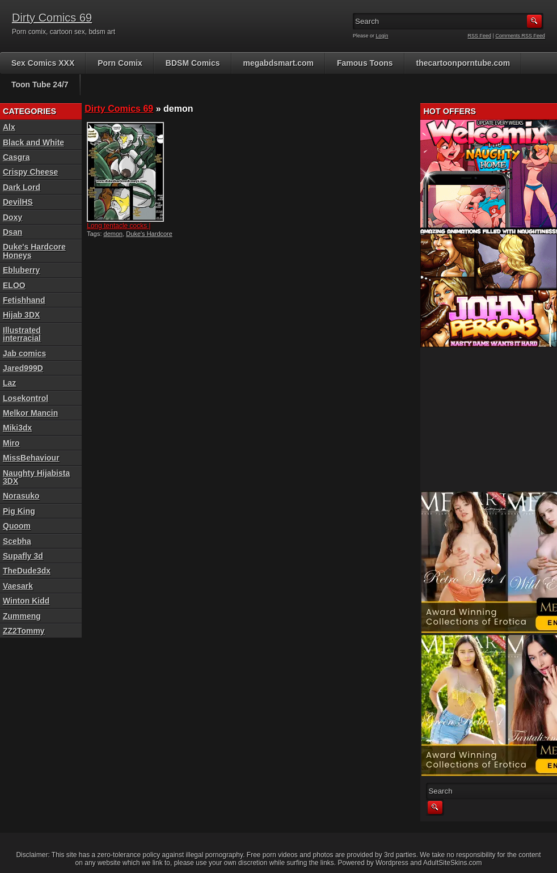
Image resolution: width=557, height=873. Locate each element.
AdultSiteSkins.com (452, 863)
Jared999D (23, 368)
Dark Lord (21, 187)
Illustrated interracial (22, 334)
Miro (11, 443)
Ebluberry (21, 270)
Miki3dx (17, 427)
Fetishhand (24, 300)
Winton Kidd (26, 600)
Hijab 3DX (21, 314)
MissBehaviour (31, 457)
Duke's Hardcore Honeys (34, 250)
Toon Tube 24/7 (40, 84)
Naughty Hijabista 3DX (36, 477)
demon (113, 233)
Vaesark (18, 586)
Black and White (33, 142)
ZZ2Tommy (24, 630)
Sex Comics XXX (42, 63)
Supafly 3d (23, 555)
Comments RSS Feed (520, 36)
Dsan (12, 232)
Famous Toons (365, 63)
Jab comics (24, 353)
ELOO (14, 285)
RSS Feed (480, 36)
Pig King (19, 511)
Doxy (12, 217)
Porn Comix (120, 63)
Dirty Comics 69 (52, 17)
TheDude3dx (26, 570)
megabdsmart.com (278, 63)
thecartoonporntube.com (463, 63)
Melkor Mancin (30, 412)
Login (382, 36)
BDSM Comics (193, 63)
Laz (9, 382)
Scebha (17, 541)
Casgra (16, 157)
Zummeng (22, 616)
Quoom (17, 525)
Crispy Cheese (30, 171)
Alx (9, 127)
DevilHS (18, 201)
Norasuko (21, 495)
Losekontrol (25, 398)
